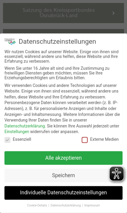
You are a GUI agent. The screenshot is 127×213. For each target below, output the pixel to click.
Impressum (92, 202)
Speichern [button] (63, 172)
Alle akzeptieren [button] (63, 154)
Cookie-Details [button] (37, 202)
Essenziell (17, 135)
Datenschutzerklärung (24, 122)
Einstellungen (16, 128)
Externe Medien (100, 135)
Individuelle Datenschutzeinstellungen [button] (63, 189)
